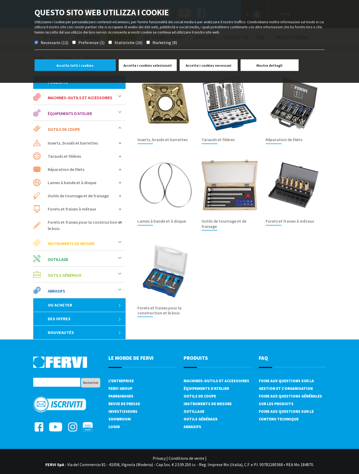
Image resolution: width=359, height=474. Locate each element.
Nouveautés (84, 332)
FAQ (263, 358)
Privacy (159, 458)
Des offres (84, 318)
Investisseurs (122, 411)
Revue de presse (124, 403)
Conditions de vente (186, 458)
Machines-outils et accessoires (80, 97)
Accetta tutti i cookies (75, 65)
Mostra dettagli (269, 65)
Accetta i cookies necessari (208, 65)
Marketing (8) (164, 42)
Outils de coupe (64, 129)
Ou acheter (84, 305)
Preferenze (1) (91, 42)
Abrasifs (56, 291)
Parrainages (120, 396)
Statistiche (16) (128, 42)
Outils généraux (65, 275)
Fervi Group (120, 388)
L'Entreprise (121, 380)
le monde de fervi (131, 358)
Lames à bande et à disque (72, 182)
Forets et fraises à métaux (72, 209)
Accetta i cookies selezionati (147, 65)
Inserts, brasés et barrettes (73, 143)
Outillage (58, 259)
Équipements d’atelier (70, 113)
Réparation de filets (66, 169)
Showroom (119, 419)
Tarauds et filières (64, 156)
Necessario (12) (54, 42)
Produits (196, 358)
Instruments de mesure (71, 243)
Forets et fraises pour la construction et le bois (85, 225)
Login (114, 426)
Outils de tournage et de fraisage (78, 195)
